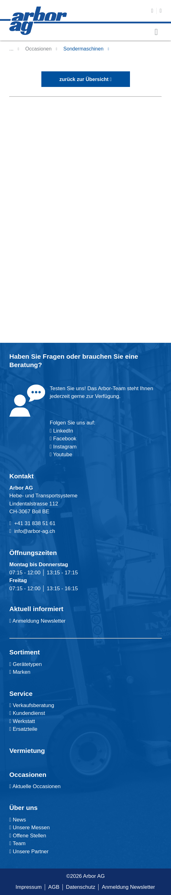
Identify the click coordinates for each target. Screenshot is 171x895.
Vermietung (27, 750)
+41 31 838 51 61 (35, 523)
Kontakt (21, 476)
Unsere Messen (29, 827)
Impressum (29, 887)
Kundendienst (27, 713)
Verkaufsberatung (31, 705)
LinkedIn (63, 431)
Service (21, 693)
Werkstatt (22, 721)
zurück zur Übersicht (84, 79)
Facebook (64, 439)
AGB (53, 887)
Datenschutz (80, 887)
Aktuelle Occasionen (35, 786)
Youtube (61, 454)
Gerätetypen (25, 664)
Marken (19, 672)
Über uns (23, 807)
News (17, 820)
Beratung (23, 364)
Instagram (64, 447)
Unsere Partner (29, 851)
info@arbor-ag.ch (34, 531)
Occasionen (38, 48)
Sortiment (24, 652)
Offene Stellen (27, 836)
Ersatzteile (23, 729)
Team (17, 843)
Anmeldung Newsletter (37, 621)
